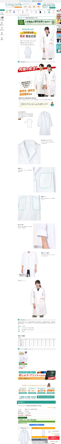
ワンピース (36, 10)
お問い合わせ (52, 7)
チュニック (31, 10)
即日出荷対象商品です (22, 417)
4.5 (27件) (54, 407)
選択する (54, 438)
